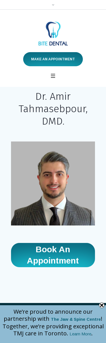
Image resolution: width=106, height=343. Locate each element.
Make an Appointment (53, 59)
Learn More (80, 333)
